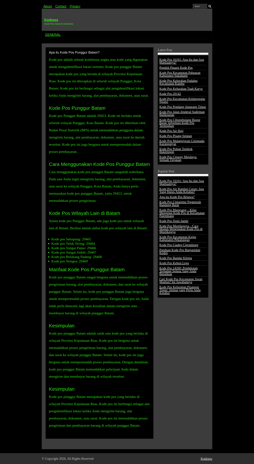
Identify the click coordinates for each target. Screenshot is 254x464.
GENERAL (53, 34)
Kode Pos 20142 (170, 94)
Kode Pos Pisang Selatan (175, 136)
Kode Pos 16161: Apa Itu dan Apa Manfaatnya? (181, 61)
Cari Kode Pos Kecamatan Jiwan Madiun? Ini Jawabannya (180, 280)
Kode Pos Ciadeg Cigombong (178, 245)
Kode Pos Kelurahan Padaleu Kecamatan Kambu (178, 82)
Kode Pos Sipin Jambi (173, 221)
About (47, 6)
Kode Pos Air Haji (171, 131)
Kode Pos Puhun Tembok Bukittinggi (175, 150)
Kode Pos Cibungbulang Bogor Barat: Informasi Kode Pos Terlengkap (179, 123)
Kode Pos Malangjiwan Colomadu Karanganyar (181, 142)
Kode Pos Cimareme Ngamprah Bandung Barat (180, 203)
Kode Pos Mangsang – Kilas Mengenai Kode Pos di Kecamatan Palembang (182, 213)
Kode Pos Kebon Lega (174, 263)
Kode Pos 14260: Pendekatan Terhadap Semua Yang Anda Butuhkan (178, 271)
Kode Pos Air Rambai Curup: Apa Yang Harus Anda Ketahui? (181, 190)
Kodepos (51, 20)
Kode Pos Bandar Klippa (175, 258)
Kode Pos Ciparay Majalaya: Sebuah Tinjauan (178, 158)
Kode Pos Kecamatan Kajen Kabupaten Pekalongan (177, 238)
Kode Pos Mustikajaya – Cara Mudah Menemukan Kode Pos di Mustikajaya (180, 229)
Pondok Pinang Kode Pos (176, 67)
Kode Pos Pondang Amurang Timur (182, 107)
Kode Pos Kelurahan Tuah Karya (180, 88)
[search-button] (209, 6)
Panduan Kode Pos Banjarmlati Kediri (179, 251)
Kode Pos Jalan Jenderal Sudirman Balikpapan (182, 113)
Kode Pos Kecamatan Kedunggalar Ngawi (182, 100)
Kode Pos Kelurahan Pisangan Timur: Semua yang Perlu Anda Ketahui (180, 290)
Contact (60, 6)
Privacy (75, 6)
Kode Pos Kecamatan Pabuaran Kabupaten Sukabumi (179, 74)
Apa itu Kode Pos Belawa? (177, 197)
